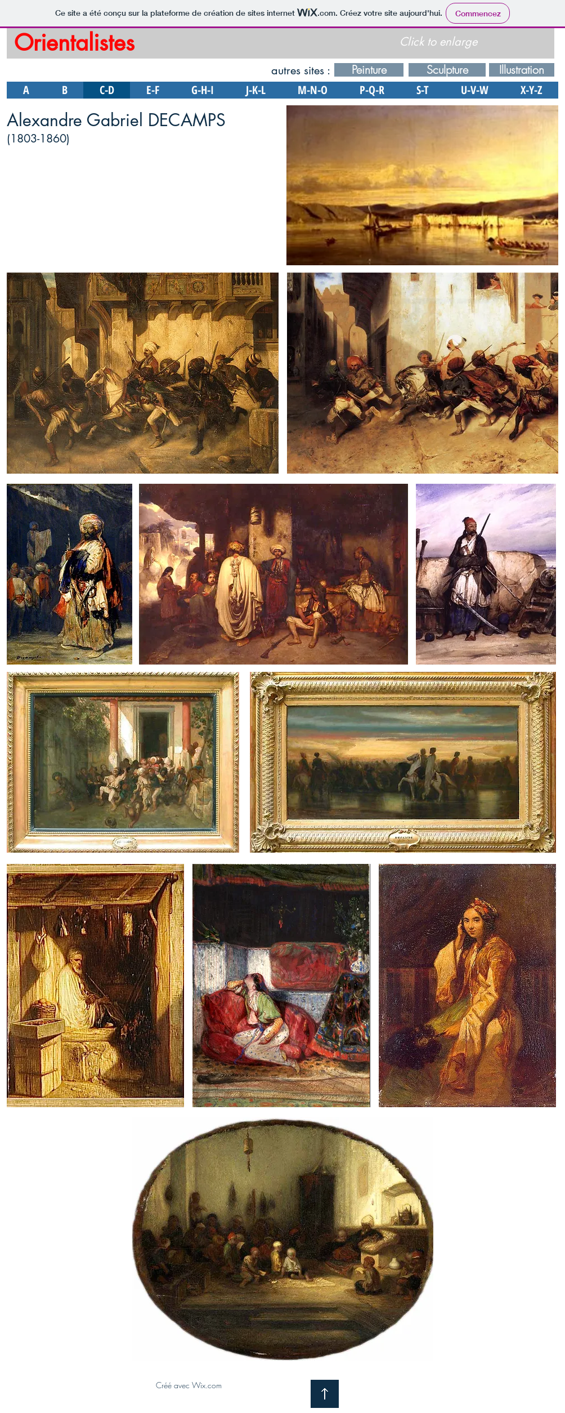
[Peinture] (368, 70)
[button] (422, 185)
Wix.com (207, 1385)
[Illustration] (521, 70)
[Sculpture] (447, 70)
